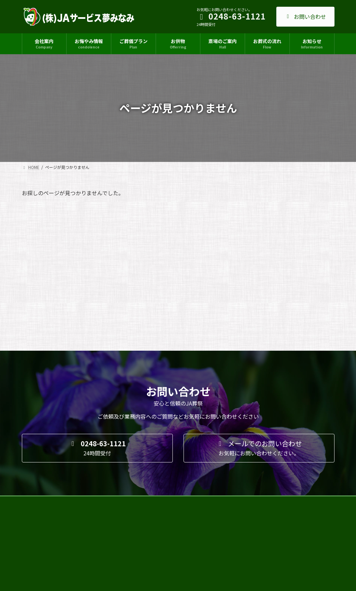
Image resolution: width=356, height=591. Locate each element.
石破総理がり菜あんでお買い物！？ (161, 471)
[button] (97, 346)
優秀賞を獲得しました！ (151, 540)
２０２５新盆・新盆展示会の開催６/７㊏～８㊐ (172, 494)
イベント (174, 487)
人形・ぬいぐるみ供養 (149, 517)
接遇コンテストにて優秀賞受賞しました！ (167, 448)
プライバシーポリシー (86, 400)
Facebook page (285, 447)
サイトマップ (40, 400)
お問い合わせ (305, 16)
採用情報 (190, 400)
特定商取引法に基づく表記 (144, 400)
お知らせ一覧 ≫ (210, 555)
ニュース (171, 441)
